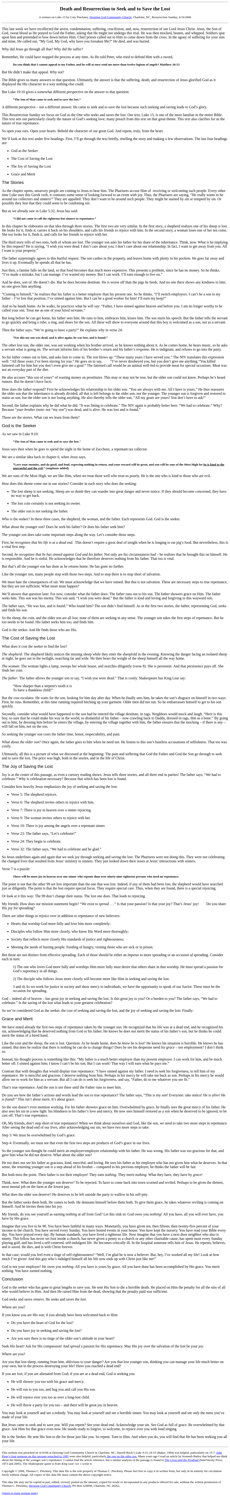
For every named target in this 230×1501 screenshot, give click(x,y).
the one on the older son (121, 1456)
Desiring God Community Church (111, 17)
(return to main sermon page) (20, 1493)
